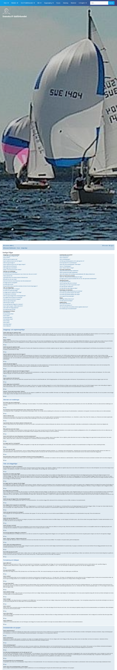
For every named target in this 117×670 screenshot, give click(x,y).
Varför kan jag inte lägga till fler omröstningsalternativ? (14, 295)
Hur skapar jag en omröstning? (9, 294)
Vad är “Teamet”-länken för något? (67, 267)
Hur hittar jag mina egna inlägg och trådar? (68, 288)
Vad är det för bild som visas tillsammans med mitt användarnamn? (17, 281)
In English (82, 3)
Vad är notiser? (6, 322)
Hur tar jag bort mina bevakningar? (67, 296)
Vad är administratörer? (64, 255)
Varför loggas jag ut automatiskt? (10, 267)
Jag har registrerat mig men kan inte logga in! (12, 261)
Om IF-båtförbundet (27, 3)
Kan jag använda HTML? (8, 314)
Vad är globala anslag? (8, 319)
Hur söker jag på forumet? (65, 281)
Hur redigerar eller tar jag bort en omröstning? (12, 297)
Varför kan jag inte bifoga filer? (9, 300)
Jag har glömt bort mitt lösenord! (10, 266)
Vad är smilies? (6, 315)
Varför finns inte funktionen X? (66, 305)
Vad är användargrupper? (65, 259)
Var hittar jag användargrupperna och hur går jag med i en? (72, 261)
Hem (5, 3)
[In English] (86, 3)
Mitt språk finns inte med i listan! (10, 279)
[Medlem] (17, 3)
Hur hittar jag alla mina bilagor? (66, 300)
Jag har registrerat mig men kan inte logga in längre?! (14, 264)
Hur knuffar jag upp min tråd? (9, 309)
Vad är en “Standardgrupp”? (65, 266)
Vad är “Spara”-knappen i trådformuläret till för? (13, 306)
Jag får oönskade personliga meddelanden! (69, 272)
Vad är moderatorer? (64, 257)
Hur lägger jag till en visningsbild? (10, 282)
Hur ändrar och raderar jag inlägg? (10, 290)
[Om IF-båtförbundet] (34, 3)
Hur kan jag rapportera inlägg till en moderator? (13, 304)
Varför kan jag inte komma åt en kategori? (12, 299)
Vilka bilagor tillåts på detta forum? (67, 299)
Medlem (13, 3)
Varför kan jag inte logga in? (9, 262)
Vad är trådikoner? (7, 325)
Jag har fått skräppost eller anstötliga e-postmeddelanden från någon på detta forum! (77, 274)
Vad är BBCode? (6, 312)
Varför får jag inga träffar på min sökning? (68, 283)
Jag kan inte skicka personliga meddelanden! (69, 270)
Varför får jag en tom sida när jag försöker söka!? (70, 284)
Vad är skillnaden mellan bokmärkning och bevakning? (71, 291)
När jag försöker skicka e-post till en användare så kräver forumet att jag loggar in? (20, 286)
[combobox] (99, 3)
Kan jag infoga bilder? (7, 317)
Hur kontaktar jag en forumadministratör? (68, 308)
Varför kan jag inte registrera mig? (10, 259)
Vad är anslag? (6, 320)
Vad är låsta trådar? (7, 324)
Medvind (73, 3)
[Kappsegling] (53, 3)
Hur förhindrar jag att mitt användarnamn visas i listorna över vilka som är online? (20, 274)
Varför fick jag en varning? (8, 302)
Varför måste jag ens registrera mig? (10, 255)
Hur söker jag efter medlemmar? (66, 286)
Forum (58, 3)
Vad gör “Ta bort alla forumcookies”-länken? (12, 269)
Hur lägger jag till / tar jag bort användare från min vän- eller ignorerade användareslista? (78, 278)
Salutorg (65, 3)
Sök (111, 3)
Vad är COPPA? (6, 257)
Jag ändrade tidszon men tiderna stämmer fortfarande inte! (15, 277)
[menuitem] (12, 246)
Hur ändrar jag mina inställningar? (10, 272)
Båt (38, 3)
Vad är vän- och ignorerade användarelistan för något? (71, 276)
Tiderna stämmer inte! (7, 275)
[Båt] (40, 3)
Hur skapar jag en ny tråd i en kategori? (11, 288)
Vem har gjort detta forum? (65, 303)
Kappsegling (48, 3)
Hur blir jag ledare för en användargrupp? (68, 262)
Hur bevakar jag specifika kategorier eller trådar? (70, 292)
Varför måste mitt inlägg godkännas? (10, 307)
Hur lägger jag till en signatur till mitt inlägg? (12, 292)
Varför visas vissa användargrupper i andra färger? (70, 264)
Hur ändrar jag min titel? (8, 284)
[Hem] (8, 3)
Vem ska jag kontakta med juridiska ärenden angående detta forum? (74, 307)
